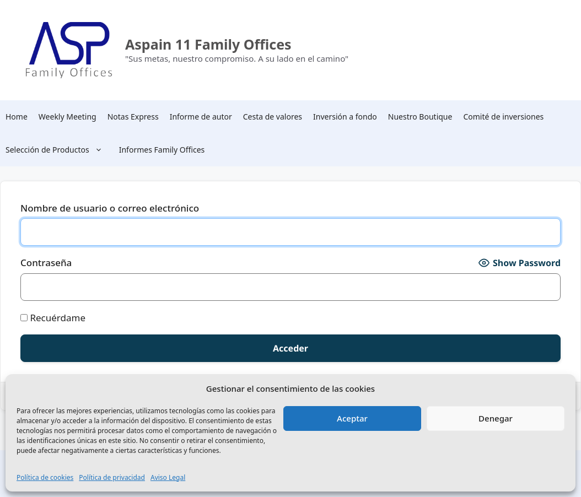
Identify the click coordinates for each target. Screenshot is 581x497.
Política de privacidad (112, 477)
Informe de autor (201, 116)
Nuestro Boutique (420, 116)
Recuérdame (52, 317)
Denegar (495, 418)
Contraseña (46, 262)
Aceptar (352, 418)
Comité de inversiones (503, 116)
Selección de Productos (60, 149)
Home (17, 116)
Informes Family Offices (162, 149)
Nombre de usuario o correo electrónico (109, 208)
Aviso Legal (167, 477)
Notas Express (133, 116)
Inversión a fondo (345, 116)
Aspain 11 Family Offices (208, 44)
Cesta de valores (272, 116)
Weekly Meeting (67, 116)
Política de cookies (45, 477)
